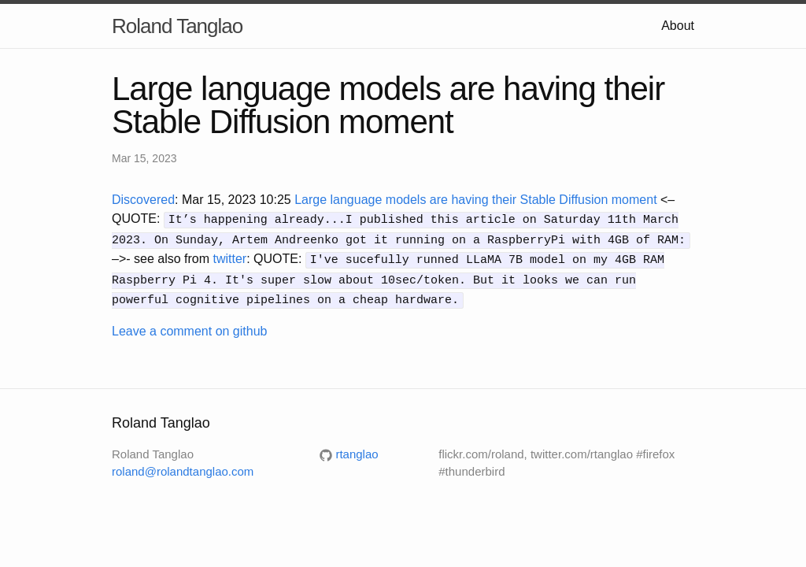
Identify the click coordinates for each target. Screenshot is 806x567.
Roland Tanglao (177, 26)
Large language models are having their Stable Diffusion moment (475, 199)
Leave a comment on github (189, 325)
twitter (230, 256)
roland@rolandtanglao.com (182, 465)
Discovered (143, 199)
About (677, 25)
